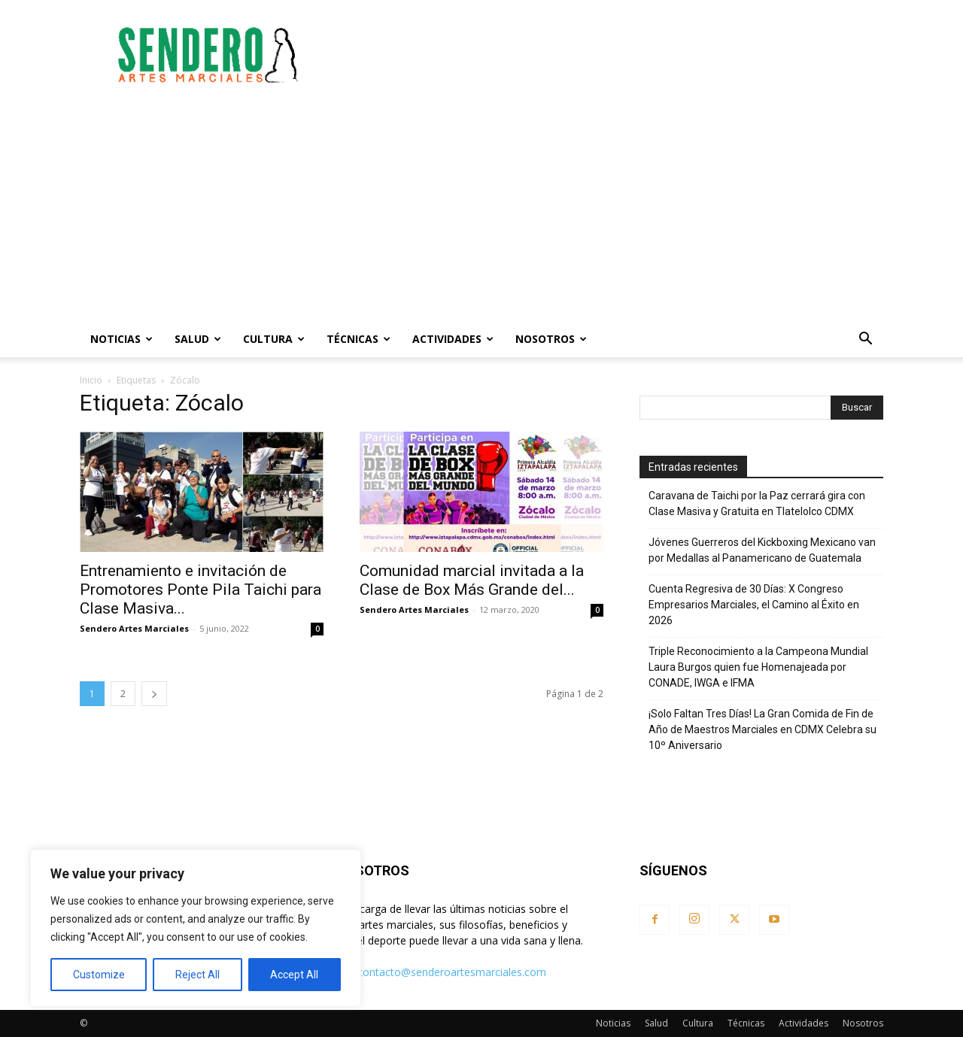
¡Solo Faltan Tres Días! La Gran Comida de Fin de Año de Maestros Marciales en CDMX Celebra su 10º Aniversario (762, 729)
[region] (195, 928)
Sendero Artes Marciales (134, 628)
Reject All (197, 975)
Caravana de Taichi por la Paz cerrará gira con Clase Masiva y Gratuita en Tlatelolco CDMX (757, 503)
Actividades (453, 339)
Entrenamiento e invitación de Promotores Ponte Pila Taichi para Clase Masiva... (200, 589)
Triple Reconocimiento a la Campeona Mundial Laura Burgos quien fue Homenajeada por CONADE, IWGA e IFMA (758, 667)
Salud (198, 339)
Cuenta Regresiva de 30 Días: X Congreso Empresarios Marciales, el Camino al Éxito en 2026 (754, 604)
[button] (865, 340)
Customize (99, 975)
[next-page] (154, 693)
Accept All (294, 975)
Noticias (121, 339)
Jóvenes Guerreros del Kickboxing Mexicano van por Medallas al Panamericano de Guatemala (762, 550)
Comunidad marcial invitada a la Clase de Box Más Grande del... (472, 580)
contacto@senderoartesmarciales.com (451, 972)
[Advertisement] (609, 55)
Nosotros (551, 339)
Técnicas (358, 339)
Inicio (91, 380)
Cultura (274, 339)
